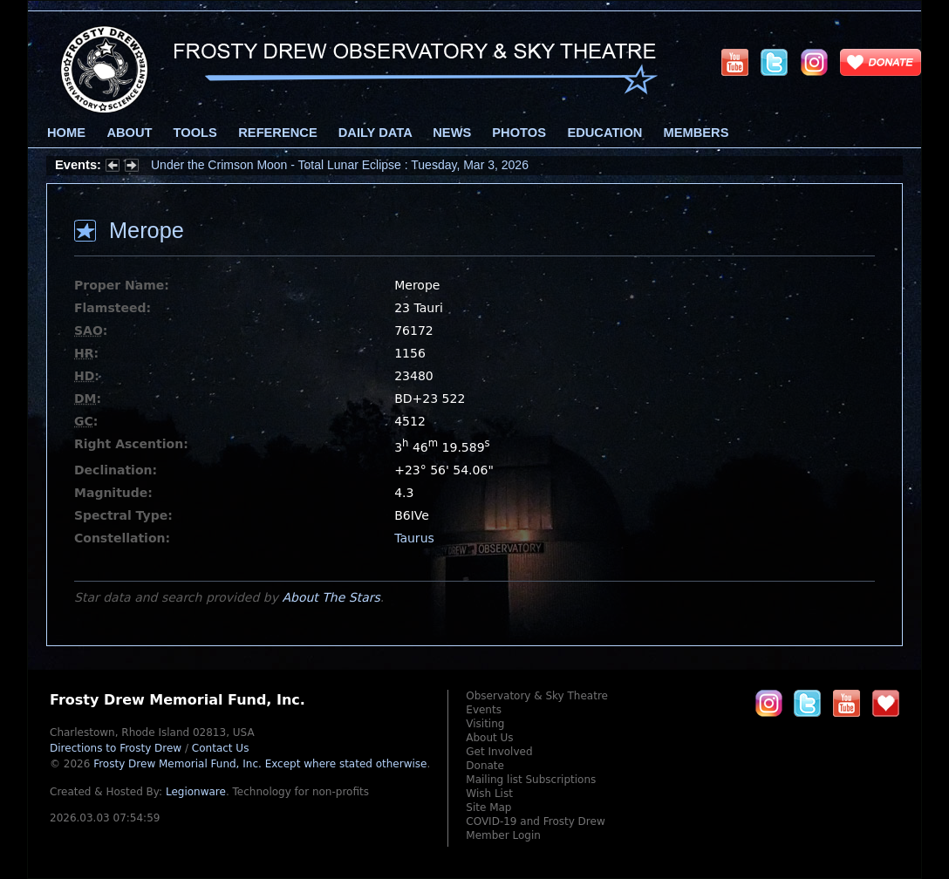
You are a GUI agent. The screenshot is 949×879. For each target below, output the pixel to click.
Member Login (503, 835)
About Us (489, 738)
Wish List (489, 793)
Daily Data (375, 133)
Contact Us (220, 748)
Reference (277, 133)
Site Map (488, 807)
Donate (485, 766)
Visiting (485, 724)
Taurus (414, 538)
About (129, 133)
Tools (195, 133)
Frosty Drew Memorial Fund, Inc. (260, 764)
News (452, 133)
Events (484, 710)
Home (66, 133)
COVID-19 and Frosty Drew (535, 821)
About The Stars (330, 597)
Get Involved (499, 752)
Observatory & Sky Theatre (537, 696)
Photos (519, 133)
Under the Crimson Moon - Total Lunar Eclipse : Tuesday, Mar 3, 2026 (340, 165)
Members (696, 133)
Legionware (196, 792)
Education (604, 133)
